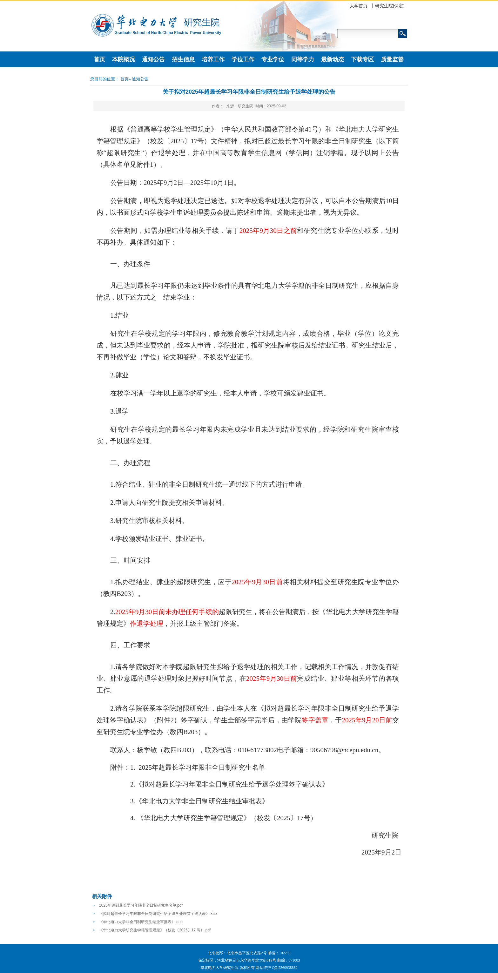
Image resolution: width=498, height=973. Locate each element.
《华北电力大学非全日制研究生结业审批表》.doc (141, 922)
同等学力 (302, 59)
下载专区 (362, 59)
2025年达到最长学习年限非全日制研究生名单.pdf (141, 905)
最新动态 (332, 59)
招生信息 (183, 59)
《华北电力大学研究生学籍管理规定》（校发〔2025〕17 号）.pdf (155, 930)
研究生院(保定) (390, 5)
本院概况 (123, 59)
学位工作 (243, 59)
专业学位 (272, 59)
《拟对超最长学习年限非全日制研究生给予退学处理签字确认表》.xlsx (158, 913)
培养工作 (213, 59)
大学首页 (358, 5)
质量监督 (392, 59)
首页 (99, 59)
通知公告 (153, 59)
